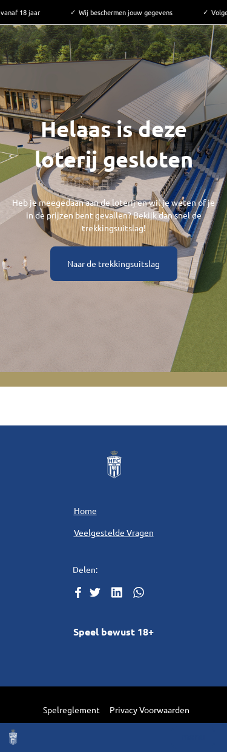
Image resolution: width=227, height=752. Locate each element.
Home (85, 510)
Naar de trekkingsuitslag (113, 263)
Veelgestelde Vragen (114, 532)
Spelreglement (71, 709)
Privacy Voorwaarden (149, 709)
